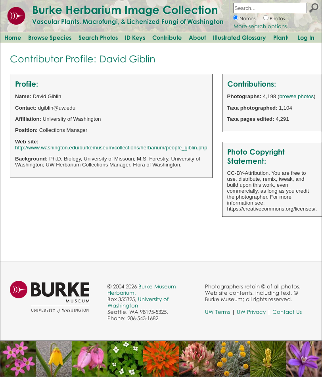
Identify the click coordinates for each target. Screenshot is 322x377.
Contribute (167, 37)
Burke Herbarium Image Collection (125, 9)
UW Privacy (251, 312)
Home (12, 37)
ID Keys (135, 37)
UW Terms (217, 312)
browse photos (296, 96)
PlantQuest (288, 37)
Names (248, 18)
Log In (306, 37)
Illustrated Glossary (239, 37)
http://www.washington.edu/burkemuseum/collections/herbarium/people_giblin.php (111, 148)
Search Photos (98, 37)
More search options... (262, 26)
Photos (277, 18)
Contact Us (287, 312)
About (197, 37)
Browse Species (49, 37)
